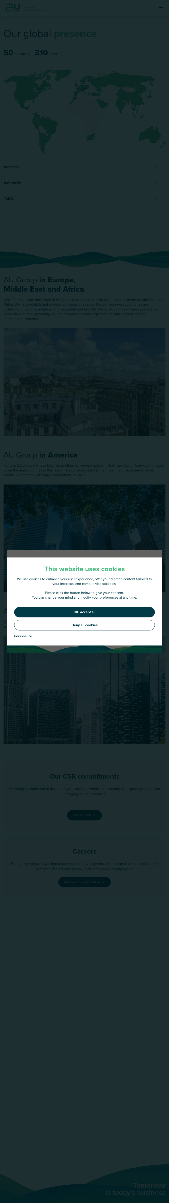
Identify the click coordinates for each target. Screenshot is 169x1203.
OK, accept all (84, 612)
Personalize (23, 636)
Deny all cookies (85, 625)
